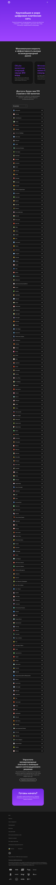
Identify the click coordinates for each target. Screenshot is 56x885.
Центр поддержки (12, 821)
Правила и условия (13, 838)
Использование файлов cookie (15, 834)
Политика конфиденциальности (15, 860)
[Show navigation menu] (47, 2)
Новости (10, 818)
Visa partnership (12, 831)
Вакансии (11, 828)
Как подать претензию (13, 841)
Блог (10, 815)
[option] (22, 72)
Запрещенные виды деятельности (16, 844)
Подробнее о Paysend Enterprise (28, 779)
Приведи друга (12, 825)
